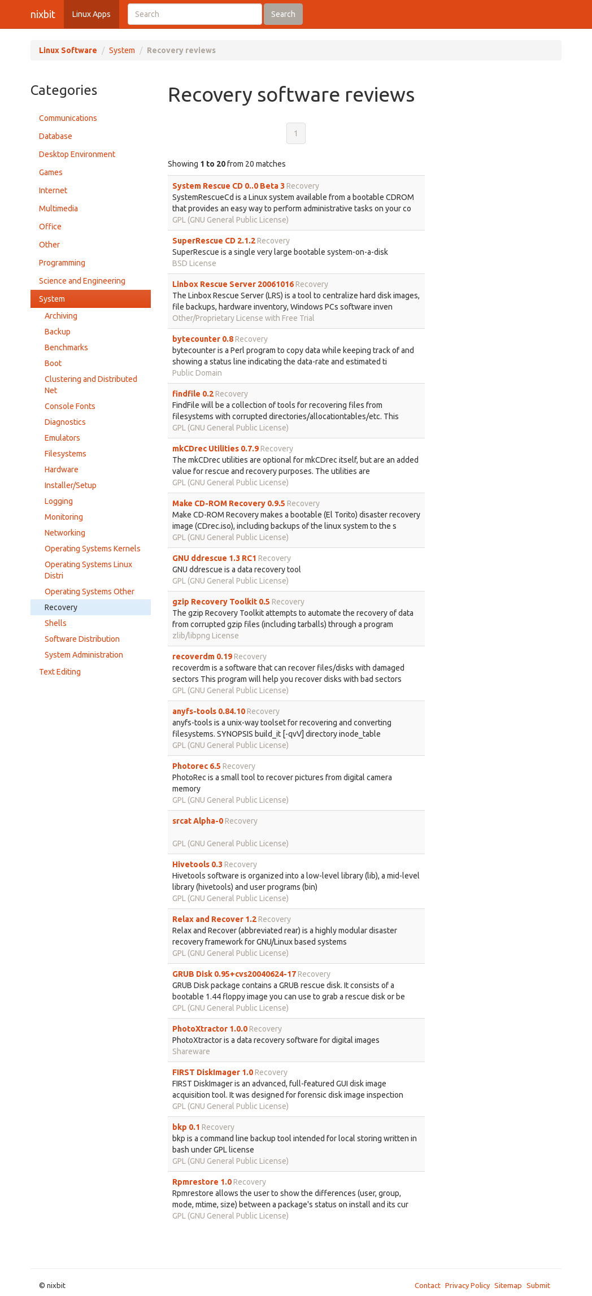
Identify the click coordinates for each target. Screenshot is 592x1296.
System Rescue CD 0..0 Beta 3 (228, 185)
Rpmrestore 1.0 (202, 1181)
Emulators (62, 437)
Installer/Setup (71, 485)
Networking (65, 532)
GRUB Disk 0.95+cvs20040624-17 (234, 973)
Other (49, 244)
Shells (56, 623)
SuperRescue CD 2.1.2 (213, 240)
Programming (62, 262)
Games (51, 172)
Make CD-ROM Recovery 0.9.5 (228, 503)
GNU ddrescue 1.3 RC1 (214, 558)
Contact (428, 1285)
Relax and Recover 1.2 (214, 919)
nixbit (43, 14)
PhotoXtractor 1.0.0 (209, 1028)
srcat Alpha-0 (197, 820)
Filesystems (65, 453)
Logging (59, 501)
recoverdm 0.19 (202, 656)
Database (55, 136)
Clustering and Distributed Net (91, 385)
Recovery (61, 607)
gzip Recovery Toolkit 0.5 (221, 601)
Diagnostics (65, 422)
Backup (58, 331)
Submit (538, 1285)
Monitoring (64, 516)
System (122, 50)
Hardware (62, 469)
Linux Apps (91, 14)
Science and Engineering (82, 280)
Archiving (61, 315)
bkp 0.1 (186, 1127)
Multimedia (58, 208)
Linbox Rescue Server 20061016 (233, 284)
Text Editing (60, 671)
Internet (53, 190)
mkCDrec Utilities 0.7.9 (215, 448)
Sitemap (508, 1285)
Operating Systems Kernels (93, 548)
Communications (68, 118)
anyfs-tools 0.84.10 (208, 711)
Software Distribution (82, 638)
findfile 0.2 (193, 393)
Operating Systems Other (89, 591)
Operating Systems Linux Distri (88, 570)
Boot (53, 363)
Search (283, 14)
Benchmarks (66, 347)
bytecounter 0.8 (202, 338)
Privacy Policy (467, 1285)
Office (50, 226)
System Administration (84, 654)
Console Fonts (70, 406)
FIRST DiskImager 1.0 (212, 1072)
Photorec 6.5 (196, 766)
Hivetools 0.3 (197, 864)
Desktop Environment (77, 154)
